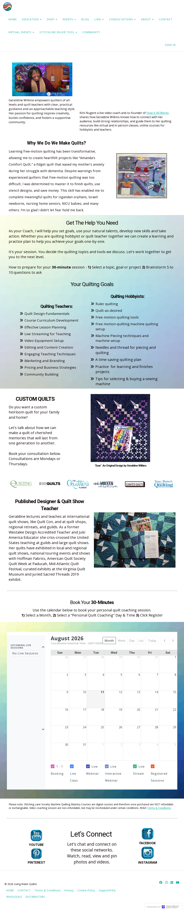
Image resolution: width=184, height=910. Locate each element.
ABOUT (147, 19)
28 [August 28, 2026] (156, 727)
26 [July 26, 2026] (66, 657)
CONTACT (165, 19)
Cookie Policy (86, 890)
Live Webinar (92, 770)
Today (152, 641)
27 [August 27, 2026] (138, 727)
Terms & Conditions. (159, 808)
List (140, 641)
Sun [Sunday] (60, 653)
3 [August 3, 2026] (85, 674)
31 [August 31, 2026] (84, 744)
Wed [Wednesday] (114, 653)
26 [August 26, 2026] (120, 727)
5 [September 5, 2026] (175, 744)
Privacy (69, 890)
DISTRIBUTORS (35, 896)
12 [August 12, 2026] (120, 692)
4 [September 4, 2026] (157, 744)
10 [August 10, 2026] (84, 692)
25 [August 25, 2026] (102, 727)
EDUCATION (31, 19)
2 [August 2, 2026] (67, 674)
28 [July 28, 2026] (102, 657)
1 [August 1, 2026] (175, 657)
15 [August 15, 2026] (174, 692)
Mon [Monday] (78, 653)
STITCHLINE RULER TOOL (58, 32)
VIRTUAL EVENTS (21, 32)
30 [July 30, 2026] (138, 657)
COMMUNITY (91, 32)
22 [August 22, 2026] (174, 709)
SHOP (52, 19)
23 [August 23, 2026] (66, 727)
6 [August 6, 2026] (139, 674)
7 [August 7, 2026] (157, 674)
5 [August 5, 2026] (121, 674)
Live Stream (139, 770)
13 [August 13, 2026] (138, 692)
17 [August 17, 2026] (84, 709)
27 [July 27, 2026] (84, 657)
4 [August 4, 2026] (103, 674)
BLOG (85, 19)
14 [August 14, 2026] (156, 692)
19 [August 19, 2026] (120, 709)
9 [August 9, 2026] (67, 692)
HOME (12, 19)
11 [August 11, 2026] (102, 692)
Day (132, 641)
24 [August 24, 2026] (84, 727)
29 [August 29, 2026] (174, 727)
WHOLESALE (14, 896)
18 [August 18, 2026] (102, 709)
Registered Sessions (159, 777)
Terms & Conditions (47, 890)
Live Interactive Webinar (113, 773)
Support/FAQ (107, 890)
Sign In (170, 45)
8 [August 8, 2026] (175, 674)
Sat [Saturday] (168, 653)
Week (121, 641)
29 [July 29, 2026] (120, 657)
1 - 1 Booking (57, 770)
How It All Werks (157, 113)
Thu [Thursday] (132, 653)
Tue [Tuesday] (96, 653)
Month (109, 641)
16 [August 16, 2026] (66, 709)
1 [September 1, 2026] (103, 744)
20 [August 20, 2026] (138, 709)
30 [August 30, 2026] (66, 744)
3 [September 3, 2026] (139, 744)
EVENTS (69, 19)
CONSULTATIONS (122, 19)
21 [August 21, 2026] (156, 709)
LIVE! (99, 19)
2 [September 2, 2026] (121, 744)
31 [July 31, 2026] (156, 657)
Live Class (74, 777)
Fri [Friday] (150, 653)
